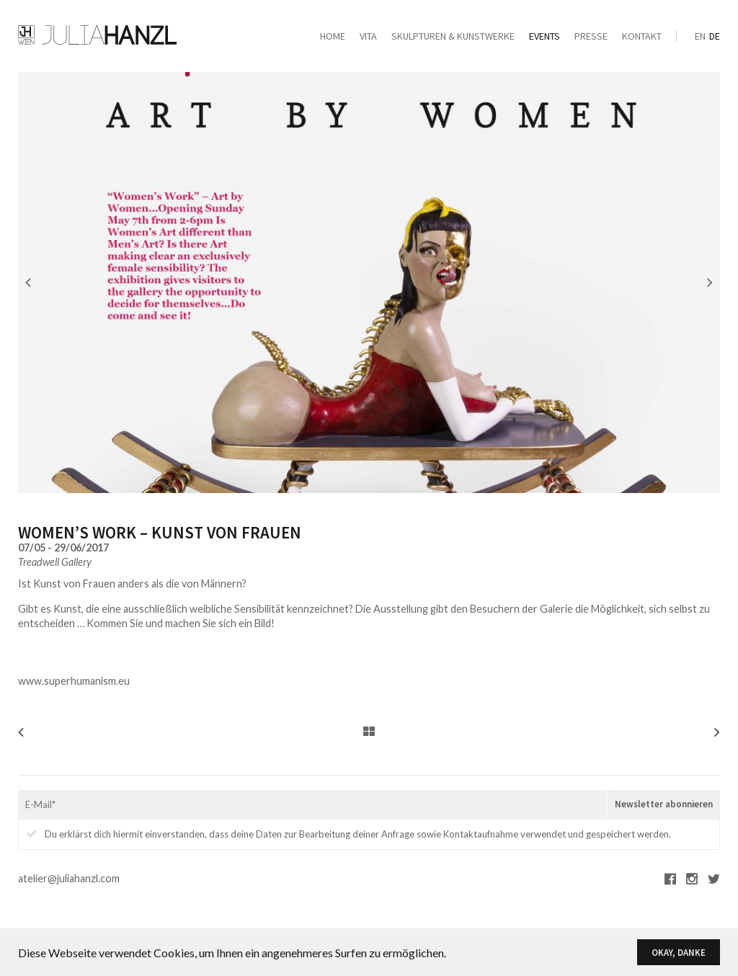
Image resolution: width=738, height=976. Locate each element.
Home (332, 36)
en (700, 36)
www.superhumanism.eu (74, 681)
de (714, 36)
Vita (368, 36)
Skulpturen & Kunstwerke (453, 36)
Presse (591, 36)
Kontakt (642, 36)
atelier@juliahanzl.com (69, 878)
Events (544, 36)
